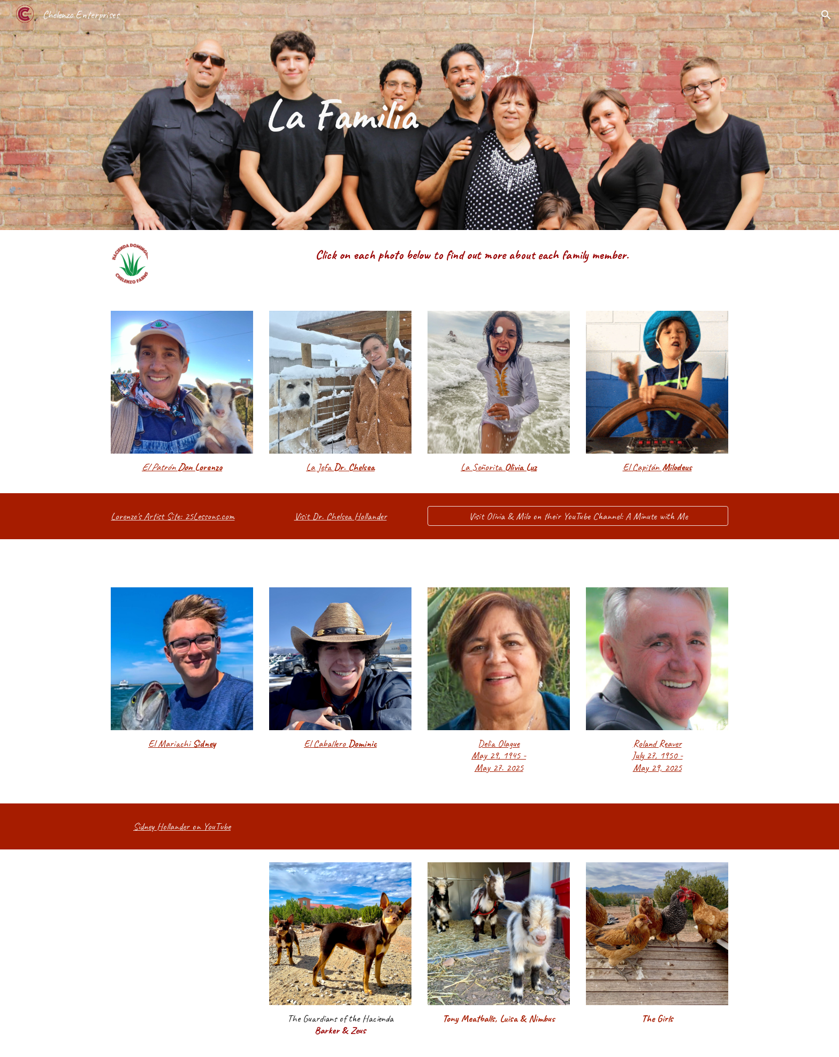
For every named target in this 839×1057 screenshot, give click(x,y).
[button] (826, 15)
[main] (340, 115)
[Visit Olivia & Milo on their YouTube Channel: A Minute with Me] (578, 516)
